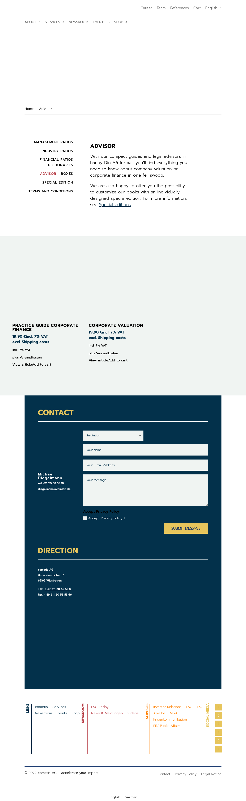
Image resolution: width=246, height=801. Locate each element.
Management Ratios (53, 142)
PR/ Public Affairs (167, 726)
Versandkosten (31, 357)
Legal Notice (211, 775)
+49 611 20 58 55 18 (51, 483)
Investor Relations (167, 707)
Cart (197, 8)
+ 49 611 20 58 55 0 (58, 589)
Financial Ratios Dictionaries (56, 162)
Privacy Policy (186, 775)
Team (161, 8)
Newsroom (78, 23)
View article (22, 364)
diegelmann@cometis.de (54, 489)
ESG (189, 707)
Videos (133, 714)
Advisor (48, 173)
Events (99, 23)
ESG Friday (99, 707)
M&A (174, 714)
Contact (164, 775)
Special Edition (57, 182)
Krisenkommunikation (170, 720)
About (30, 23)
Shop (118, 23)
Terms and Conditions (51, 191)
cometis (41, 707)
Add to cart (41, 364)
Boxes (67, 173)
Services (52, 23)
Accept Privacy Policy (104, 518)
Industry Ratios (57, 151)
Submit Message (185, 528)
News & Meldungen (107, 714)
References (179, 8)
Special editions (115, 204)
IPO (199, 707)
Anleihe (159, 714)
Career (146, 8)
